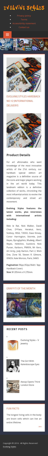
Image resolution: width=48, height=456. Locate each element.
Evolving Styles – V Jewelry (30, 342)
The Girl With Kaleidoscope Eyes (30, 362)
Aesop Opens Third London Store (30, 383)
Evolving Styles (9, 446)
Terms (24, 19)
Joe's (40, 426)
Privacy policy (24, 15)
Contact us (24, 27)
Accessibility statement (24, 23)
